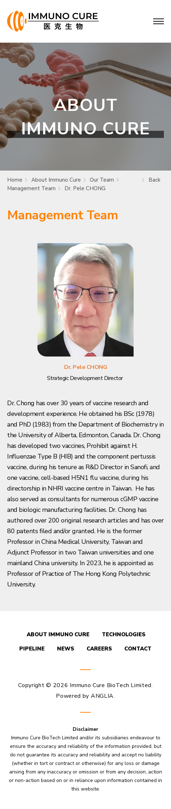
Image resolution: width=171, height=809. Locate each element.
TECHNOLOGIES (123, 634)
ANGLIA (102, 696)
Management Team (31, 188)
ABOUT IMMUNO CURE (58, 634)
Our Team (102, 179)
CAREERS (99, 648)
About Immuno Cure (56, 179)
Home (14, 179)
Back (154, 179)
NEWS (65, 648)
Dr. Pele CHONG (84, 188)
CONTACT (137, 648)
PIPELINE (32, 648)
